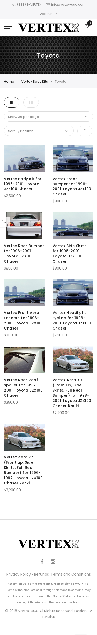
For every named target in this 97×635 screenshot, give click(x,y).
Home (9, 81)
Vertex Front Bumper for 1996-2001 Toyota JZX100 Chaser (72, 186)
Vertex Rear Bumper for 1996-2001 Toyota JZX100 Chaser (24, 253)
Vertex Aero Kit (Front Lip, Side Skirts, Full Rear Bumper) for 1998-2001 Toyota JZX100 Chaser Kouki (72, 392)
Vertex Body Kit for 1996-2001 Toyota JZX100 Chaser (23, 184)
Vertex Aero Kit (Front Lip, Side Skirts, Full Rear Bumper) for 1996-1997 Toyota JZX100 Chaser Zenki (23, 470)
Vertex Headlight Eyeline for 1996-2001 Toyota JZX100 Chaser (72, 320)
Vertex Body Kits (34, 81)
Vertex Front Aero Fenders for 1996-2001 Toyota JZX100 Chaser (23, 320)
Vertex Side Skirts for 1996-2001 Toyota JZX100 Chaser (70, 253)
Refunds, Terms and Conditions (62, 574)
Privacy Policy (18, 574)
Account (48, 14)
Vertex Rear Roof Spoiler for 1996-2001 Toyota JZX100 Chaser (23, 387)
